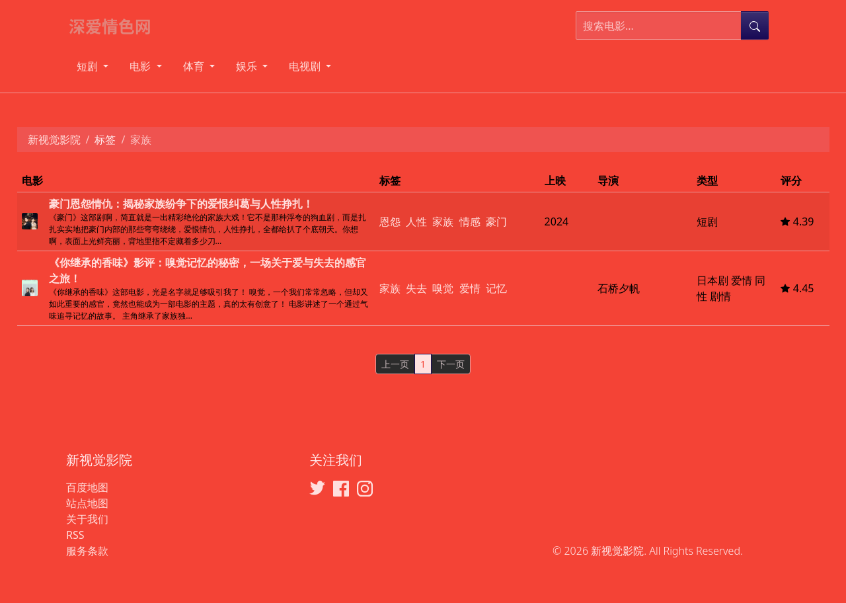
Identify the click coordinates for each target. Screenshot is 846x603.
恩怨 (390, 221)
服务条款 (87, 550)
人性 (416, 221)
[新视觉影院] (115, 26)
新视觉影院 (54, 139)
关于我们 (87, 519)
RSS (75, 535)
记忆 (496, 288)
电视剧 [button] (306, 66)
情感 (470, 221)
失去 (416, 288)
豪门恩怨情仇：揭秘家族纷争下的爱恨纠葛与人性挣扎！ (181, 203)
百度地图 (87, 487)
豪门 (496, 221)
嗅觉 (442, 288)
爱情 (470, 288)
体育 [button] (195, 66)
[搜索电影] (659, 25)
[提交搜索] (755, 25)
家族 (442, 221)
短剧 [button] (88, 66)
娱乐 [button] (248, 66)
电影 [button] (141, 66)
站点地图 (87, 503)
